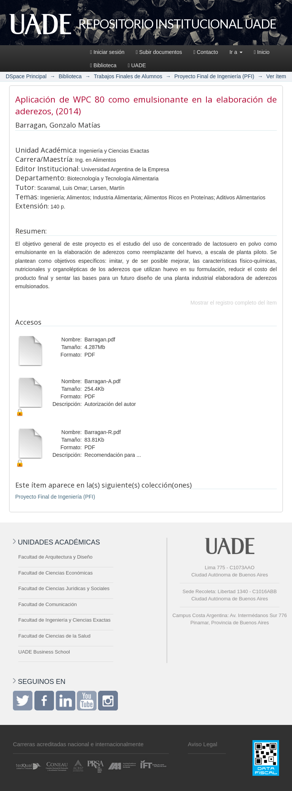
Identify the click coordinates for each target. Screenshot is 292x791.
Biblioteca (103, 65)
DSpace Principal (26, 76)
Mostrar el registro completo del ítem (233, 303)
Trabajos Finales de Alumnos (128, 76)
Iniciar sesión (107, 52)
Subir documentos (159, 52)
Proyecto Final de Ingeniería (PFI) (214, 76)
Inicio (262, 52)
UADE (137, 65)
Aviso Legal (202, 744)
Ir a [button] (235, 52)
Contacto (206, 52)
